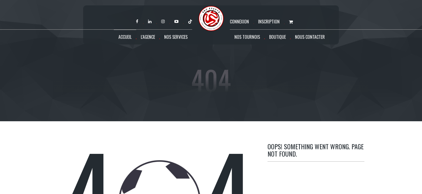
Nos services (176, 37)
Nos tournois (247, 37)
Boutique (277, 37)
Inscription (269, 21)
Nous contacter (310, 37)
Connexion (239, 21)
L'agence (148, 37)
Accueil (125, 37)
